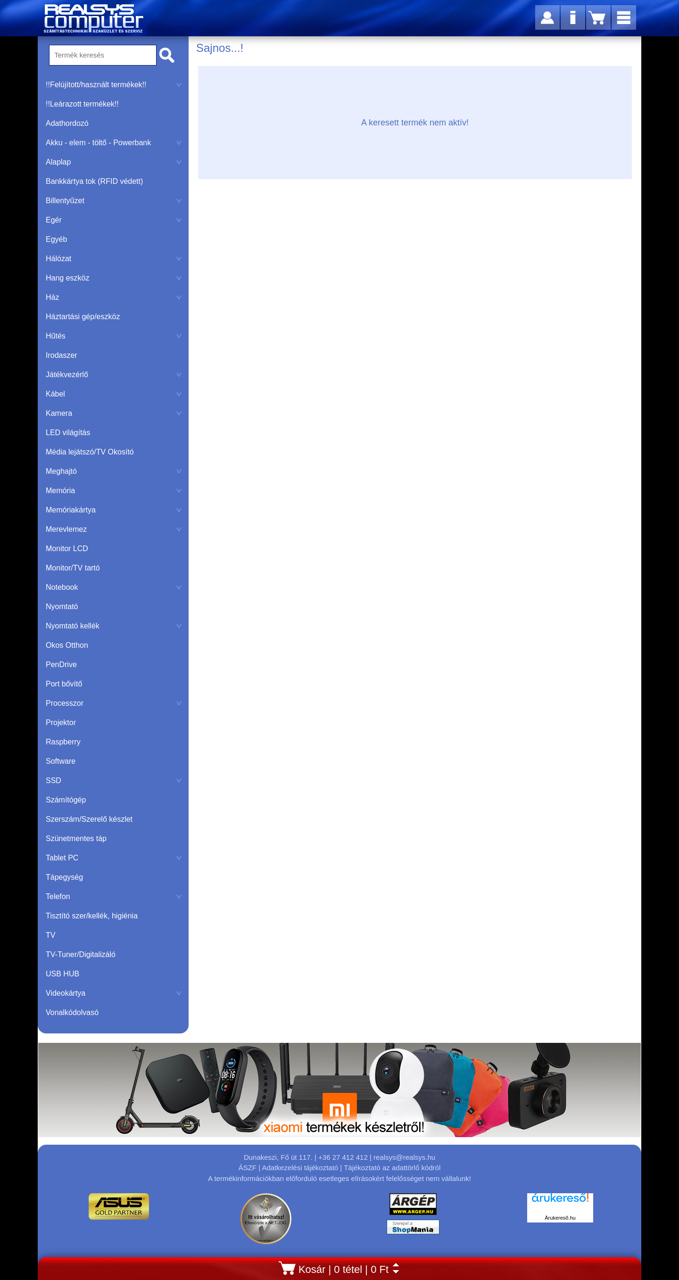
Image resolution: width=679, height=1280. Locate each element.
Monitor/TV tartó (73, 568)
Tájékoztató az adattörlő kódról (392, 1168)
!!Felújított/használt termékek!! (114, 85)
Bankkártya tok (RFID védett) (94, 181)
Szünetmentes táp (76, 838)
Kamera (114, 413)
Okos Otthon (67, 645)
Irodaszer (61, 355)
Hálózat (114, 259)
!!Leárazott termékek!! (82, 104)
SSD (114, 780)
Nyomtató (62, 607)
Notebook (114, 587)
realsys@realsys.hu (404, 1157)
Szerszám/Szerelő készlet (89, 819)
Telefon (114, 896)
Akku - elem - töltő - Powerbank (114, 143)
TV (50, 935)
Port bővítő (64, 684)
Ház (114, 297)
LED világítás (68, 433)
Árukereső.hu (560, 1218)
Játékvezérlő (114, 375)
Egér (114, 220)
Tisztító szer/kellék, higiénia (92, 916)
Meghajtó (114, 471)
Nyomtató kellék (114, 626)
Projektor (61, 722)
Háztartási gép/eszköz (83, 317)
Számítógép (66, 800)
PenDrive (61, 665)
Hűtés (114, 336)
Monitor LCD (67, 549)
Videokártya (114, 993)
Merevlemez (114, 529)
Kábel (114, 394)
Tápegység (64, 877)
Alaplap (114, 162)
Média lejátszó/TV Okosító (90, 452)
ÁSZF (248, 1168)
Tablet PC (114, 858)
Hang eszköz (114, 278)
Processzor (114, 703)
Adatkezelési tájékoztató (300, 1168)
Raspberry (63, 742)
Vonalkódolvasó (72, 1012)
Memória (114, 491)
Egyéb (56, 239)
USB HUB (62, 974)
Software (60, 761)
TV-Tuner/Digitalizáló (81, 954)
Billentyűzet (114, 201)
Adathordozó (67, 123)
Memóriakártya (114, 510)
